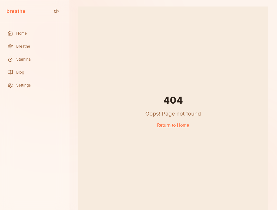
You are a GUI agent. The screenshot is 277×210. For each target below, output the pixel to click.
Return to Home (173, 125)
